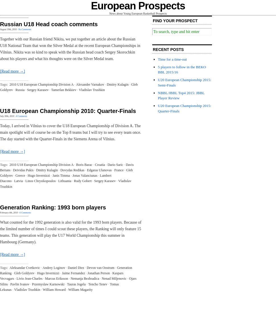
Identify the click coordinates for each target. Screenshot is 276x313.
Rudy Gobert (83, 181)
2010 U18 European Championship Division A (42, 85)
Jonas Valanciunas (85, 176)
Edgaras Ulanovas (99, 170)
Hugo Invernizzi (39, 176)
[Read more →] (12, 71)
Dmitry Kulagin (117, 85)
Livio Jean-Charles (29, 279)
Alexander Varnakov (90, 85)
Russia (19, 90)
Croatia (100, 165)
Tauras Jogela (76, 284)
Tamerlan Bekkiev (63, 90)
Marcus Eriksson (56, 279)
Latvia (18, 181)
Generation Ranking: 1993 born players (53, 207)
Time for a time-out (172, 59)
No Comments (24, 29)
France (119, 170)
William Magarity (80, 290)
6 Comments (25, 212)
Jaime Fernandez (73, 273)
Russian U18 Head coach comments (49, 24)
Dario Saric (115, 165)
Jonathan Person (99, 273)
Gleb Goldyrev (24, 273)
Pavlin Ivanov (19, 284)
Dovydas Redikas (72, 170)
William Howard (54, 290)
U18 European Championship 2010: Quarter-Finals (68, 111)
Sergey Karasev (37, 90)
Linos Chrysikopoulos (40, 181)
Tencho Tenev (97, 284)
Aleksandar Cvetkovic (25, 268)
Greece (20, 176)
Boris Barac (84, 165)
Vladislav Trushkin (92, 90)
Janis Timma (61, 176)
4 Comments (21, 116)
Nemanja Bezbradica (85, 279)
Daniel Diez (76, 268)
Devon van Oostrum (100, 268)
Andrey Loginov (54, 268)
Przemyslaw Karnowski (48, 284)
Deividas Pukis (23, 170)
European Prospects (138, 6)
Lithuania (64, 181)
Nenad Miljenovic (114, 279)
